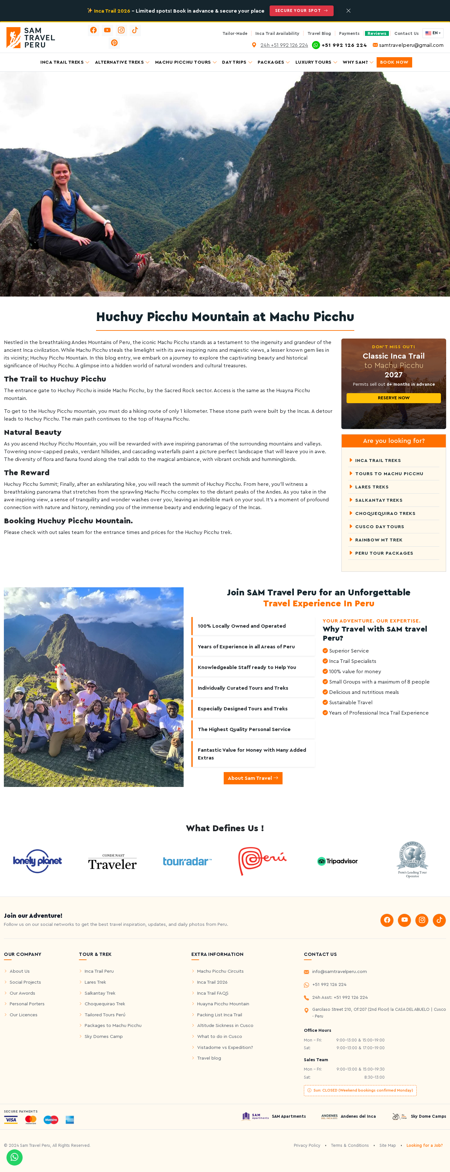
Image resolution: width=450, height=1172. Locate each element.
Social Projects (25, 982)
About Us (20, 971)
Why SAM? (358, 62)
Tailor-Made (234, 34)
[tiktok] (135, 30)
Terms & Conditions (350, 1145)
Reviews (377, 33)
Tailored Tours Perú (105, 1014)
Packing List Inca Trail (219, 1014)
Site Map (388, 1145)
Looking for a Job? (425, 1145)
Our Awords (22, 993)
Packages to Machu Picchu (113, 1025)
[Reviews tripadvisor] (337, 860)
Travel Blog (319, 34)
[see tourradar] (187, 860)
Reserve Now (394, 398)
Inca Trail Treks (65, 62)
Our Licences (24, 1014)
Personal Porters (27, 1003)
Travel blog (209, 1058)
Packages (274, 62)
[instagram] (121, 30)
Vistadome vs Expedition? (225, 1047)
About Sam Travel (253, 778)
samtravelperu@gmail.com (408, 45)
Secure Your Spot (301, 11)
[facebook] (93, 30)
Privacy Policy (307, 1145)
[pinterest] (114, 43)
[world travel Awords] (412, 860)
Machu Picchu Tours (186, 62)
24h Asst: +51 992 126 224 (336, 998)
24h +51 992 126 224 (284, 45)
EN (431, 33)
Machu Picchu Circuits (220, 971)
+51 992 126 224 (325, 985)
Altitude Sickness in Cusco (225, 1025)
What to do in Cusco (219, 1036)
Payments (349, 34)
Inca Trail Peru (99, 971)
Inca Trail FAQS (213, 993)
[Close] (348, 11)
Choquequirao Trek (105, 1003)
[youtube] (107, 30)
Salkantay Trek (100, 993)
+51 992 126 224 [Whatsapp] (340, 45)
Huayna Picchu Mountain (223, 1003)
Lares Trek (95, 982)
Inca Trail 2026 (212, 982)
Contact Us (406, 34)
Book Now (394, 62)
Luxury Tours (316, 62)
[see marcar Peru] (262, 860)
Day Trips (237, 62)
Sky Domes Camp (104, 1036)
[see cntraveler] (37, 860)
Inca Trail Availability (277, 34)
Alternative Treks (122, 62)
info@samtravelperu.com (335, 972)
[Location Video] (255, 45)
